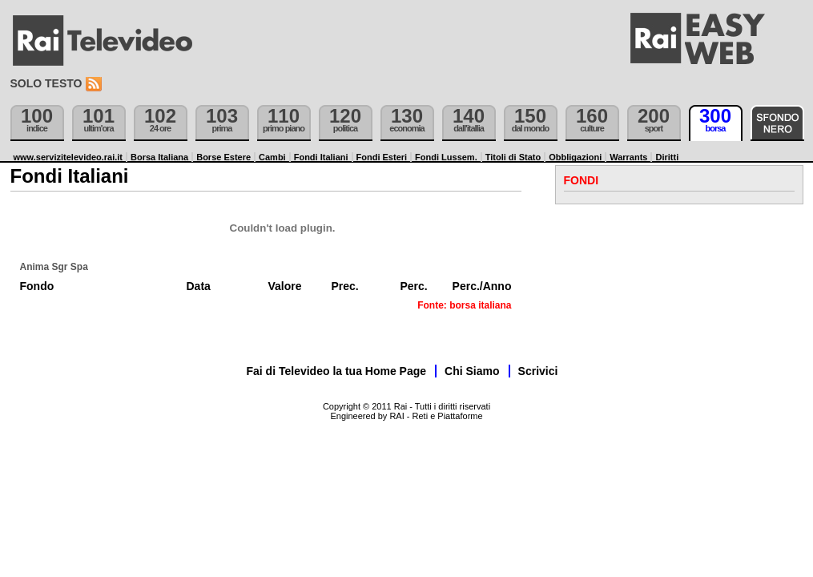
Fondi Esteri (382, 157)
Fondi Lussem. (446, 157)
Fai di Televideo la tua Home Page (337, 371)
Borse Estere (223, 157)
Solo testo (46, 83)
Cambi (272, 157)
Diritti (666, 157)
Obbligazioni (575, 157)
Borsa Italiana (159, 157)
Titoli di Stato (513, 157)
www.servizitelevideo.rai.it (68, 157)
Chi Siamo (472, 371)
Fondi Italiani (321, 157)
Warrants (628, 157)
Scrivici (538, 371)
